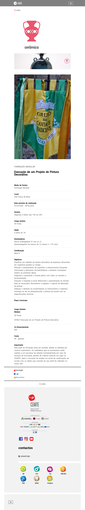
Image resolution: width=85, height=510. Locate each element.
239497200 (24, 456)
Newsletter (19, 377)
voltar (17, 10)
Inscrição (18, 370)
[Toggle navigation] (71, 3)
